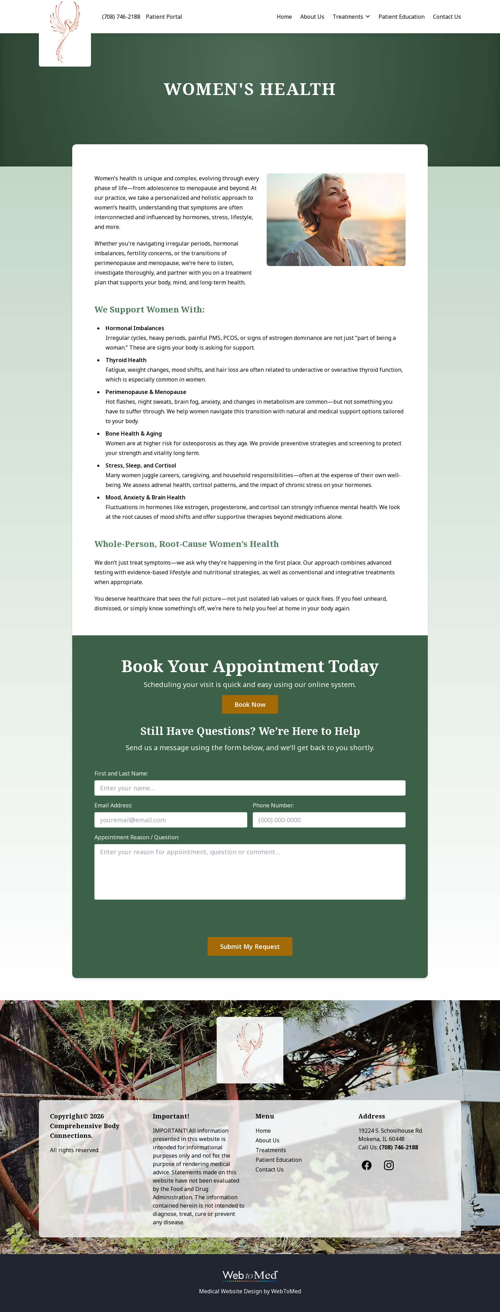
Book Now (250, 704)
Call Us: (388, 1147)
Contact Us (447, 16)
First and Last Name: (121, 773)
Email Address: (113, 805)
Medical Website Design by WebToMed (250, 1291)
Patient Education (401, 16)
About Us (312, 16)
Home (284, 16)
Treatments (348, 16)
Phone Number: (273, 805)
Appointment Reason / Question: (136, 837)
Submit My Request (250, 946)
